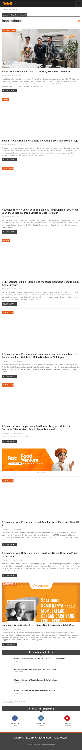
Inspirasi (6, 241)
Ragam (5, 99)
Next (11, 701)
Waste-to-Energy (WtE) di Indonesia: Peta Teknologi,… (36, 680)
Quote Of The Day (9, 584)
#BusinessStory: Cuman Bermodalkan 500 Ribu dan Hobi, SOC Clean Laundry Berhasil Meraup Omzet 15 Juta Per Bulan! (40, 211)
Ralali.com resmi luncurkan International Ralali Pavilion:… (37, 691)
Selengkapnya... (9, 91)
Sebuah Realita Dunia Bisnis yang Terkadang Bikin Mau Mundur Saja (40, 140)
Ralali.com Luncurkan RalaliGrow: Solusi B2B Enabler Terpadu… (40, 659)
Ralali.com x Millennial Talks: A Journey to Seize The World (36, 71)
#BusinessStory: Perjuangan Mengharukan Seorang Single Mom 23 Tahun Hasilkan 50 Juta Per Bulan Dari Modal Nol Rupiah (39, 356)
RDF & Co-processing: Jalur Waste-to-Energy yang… (35, 669)
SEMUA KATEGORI (61, 738)
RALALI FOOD (31, 738)
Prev (5, 701)
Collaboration (9, 30)
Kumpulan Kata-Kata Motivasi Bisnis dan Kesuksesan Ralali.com (38, 625)
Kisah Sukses (8, 168)
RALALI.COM (19, 738)
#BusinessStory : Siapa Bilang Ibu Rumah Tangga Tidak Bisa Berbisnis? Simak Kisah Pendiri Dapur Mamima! (36, 428)
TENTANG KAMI (45, 738)
